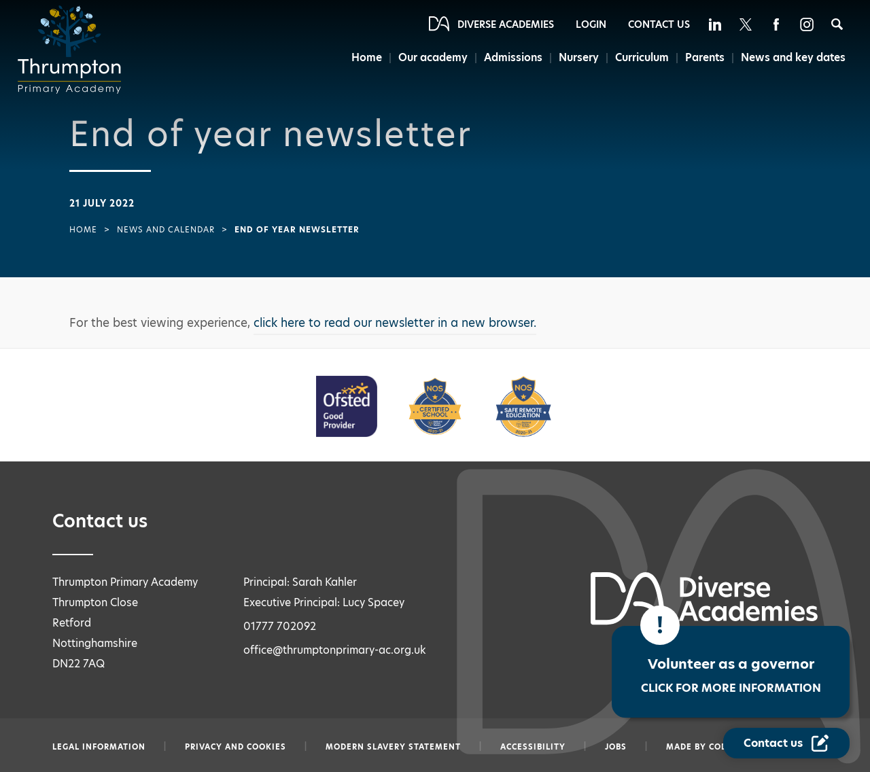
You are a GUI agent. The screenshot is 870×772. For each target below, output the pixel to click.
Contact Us (659, 24)
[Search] (837, 24)
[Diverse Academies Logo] (73, 49)
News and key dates (793, 57)
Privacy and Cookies (235, 746)
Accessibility (533, 746)
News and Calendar (166, 229)
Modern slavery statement (393, 746)
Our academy (433, 57)
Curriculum (642, 57)
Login (591, 24)
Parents (705, 57)
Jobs (616, 746)
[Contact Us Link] (786, 743)
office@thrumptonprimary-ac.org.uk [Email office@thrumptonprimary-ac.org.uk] (334, 650)
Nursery (579, 57)
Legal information (98, 746)
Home (366, 57)
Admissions (513, 57)
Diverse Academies (505, 24)
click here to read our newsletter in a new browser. (395, 323)
